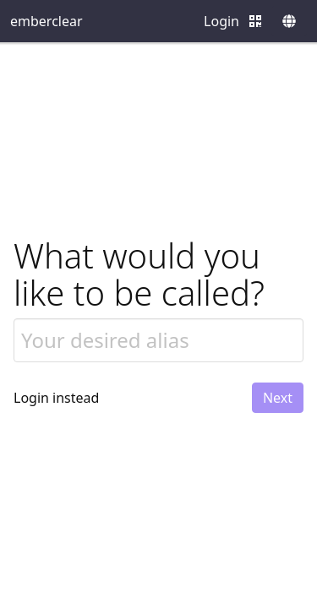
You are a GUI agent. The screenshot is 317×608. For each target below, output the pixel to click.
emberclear (46, 21)
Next (277, 397)
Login (221, 21)
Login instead (56, 397)
